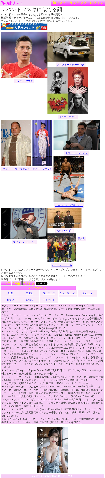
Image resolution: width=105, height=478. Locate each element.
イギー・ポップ (67, 116)
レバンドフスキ (24, 81)
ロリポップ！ (65, 476)
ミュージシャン (68, 293)
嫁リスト (59, 3)
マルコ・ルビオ (64, 230)
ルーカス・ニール (62, 265)
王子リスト (49, 300)
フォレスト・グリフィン (69, 205)
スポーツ (87, 293)
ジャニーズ (49, 293)
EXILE (29, 300)
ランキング (77, 3)
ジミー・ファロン (42, 169)
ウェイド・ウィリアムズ (16, 169)
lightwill (49, 476)
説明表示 (28, 283)
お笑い (10, 300)
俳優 (10, 293)
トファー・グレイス (77, 153)
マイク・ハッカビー (24, 242)
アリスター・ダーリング (70, 64)
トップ (6, 283)
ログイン (96, 3)
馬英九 (81, 238)
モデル (29, 293)
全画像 (16, 283)
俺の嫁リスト (11, 3)
